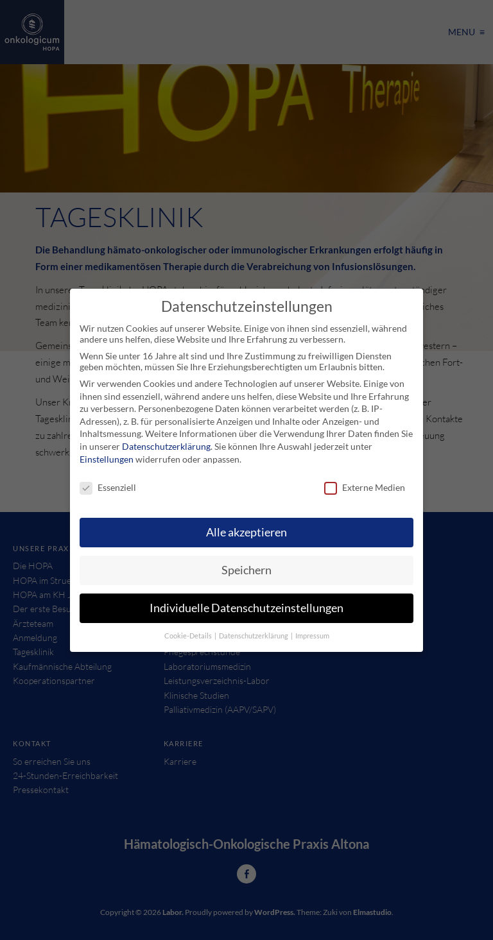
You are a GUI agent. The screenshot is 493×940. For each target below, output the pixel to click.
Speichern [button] (246, 570)
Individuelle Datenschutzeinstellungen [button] (246, 608)
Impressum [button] (312, 636)
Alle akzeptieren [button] (246, 532)
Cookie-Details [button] (188, 636)
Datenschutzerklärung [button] (254, 636)
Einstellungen (107, 459)
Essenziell (108, 487)
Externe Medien (364, 487)
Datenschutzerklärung (166, 446)
